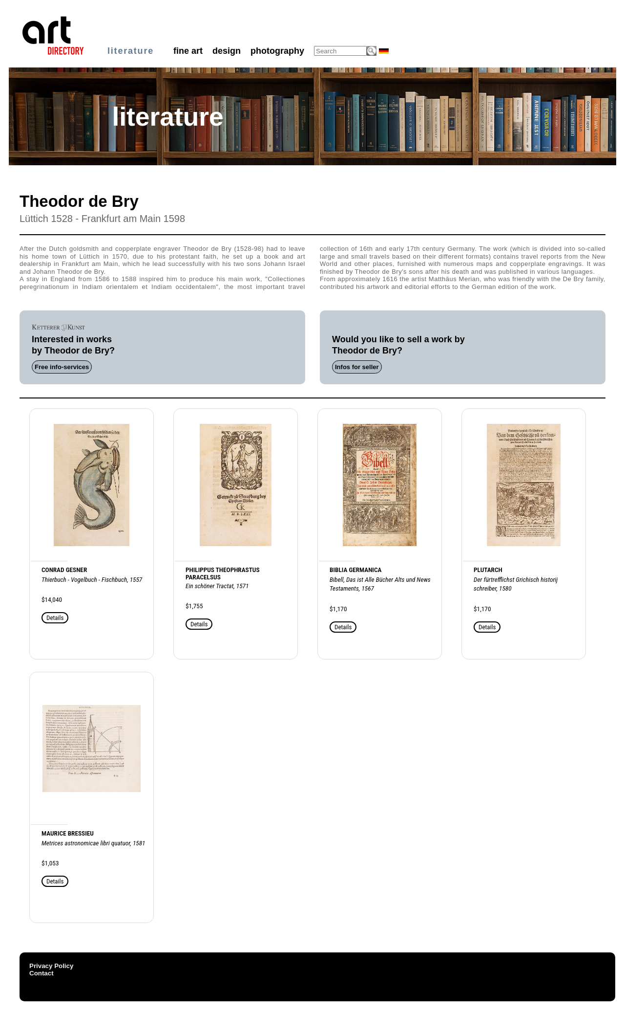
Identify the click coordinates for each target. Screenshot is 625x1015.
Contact (41, 973)
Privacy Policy (51, 966)
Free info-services (62, 367)
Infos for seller (357, 367)
